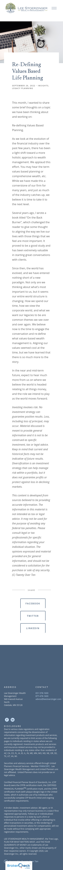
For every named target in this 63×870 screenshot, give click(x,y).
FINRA (42, 766)
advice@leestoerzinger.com (48, 699)
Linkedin (32, 628)
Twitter (33, 615)
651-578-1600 (42, 693)
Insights (43, 85)
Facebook (33, 603)
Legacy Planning (22, 88)
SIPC (48, 766)
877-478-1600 (42, 696)
